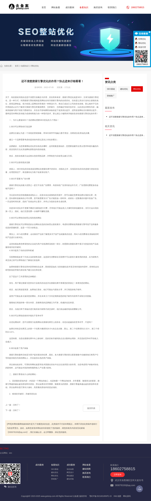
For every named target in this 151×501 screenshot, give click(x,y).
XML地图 (117, 496)
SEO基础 (111, 89)
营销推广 (111, 96)
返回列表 (91, 408)
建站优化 (124, 89)
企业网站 (4, 453)
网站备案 (86, 465)
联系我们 (86, 477)
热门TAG (4, 448)
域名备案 (70, 469)
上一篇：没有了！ (13, 405)
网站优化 (35, 66)
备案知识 (25, 66)
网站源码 (127, 496)
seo (10, 453)
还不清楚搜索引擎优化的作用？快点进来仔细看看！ (127, 117)
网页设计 (70, 472)
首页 (17, 66)
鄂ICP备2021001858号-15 (100, 496)
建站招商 (86, 469)
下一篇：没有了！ (13, 410)
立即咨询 (117, 474)
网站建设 (70, 476)
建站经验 (70, 479)
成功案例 (39, 465)
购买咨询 (86, 473)
